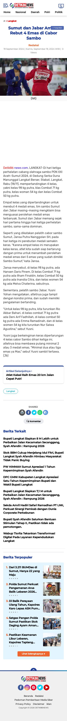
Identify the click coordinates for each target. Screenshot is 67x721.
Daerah (35, 12)
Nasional (21, 12)
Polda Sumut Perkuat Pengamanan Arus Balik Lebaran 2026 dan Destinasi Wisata (23, 588)
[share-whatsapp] (39, 412)
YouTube (49, 689)
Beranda (28, 696)
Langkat (10, 391)
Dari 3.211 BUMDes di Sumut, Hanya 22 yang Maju (24, 571)
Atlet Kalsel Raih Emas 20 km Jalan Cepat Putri (30, 376)
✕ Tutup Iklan (57, 28)
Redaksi (39, 696)
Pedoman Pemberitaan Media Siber (33, 700)
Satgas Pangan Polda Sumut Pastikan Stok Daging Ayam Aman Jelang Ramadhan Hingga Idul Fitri (23, 621)
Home (7, 12)
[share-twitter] (34, 412)
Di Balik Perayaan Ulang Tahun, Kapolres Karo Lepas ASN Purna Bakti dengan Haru (24, 604)
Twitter (41, 689)
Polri (47, 12)
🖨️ (22, 412)
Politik (59, 12)
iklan (48, 704)
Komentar (33, 421)
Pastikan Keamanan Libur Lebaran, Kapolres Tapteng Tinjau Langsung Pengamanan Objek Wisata (22, 638)
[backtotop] (33, 671)
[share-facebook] (28, 412)
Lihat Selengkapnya (33, 653)
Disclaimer (38, 704)
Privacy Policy (23, 704)
